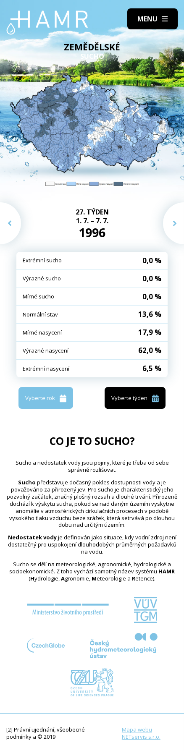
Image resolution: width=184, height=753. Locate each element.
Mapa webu (137, 729)
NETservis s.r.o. (141, 736)
